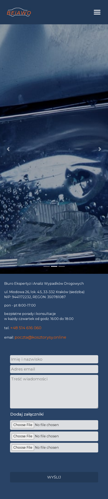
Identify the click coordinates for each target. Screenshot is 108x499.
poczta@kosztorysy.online (40, 337)
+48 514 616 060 (25, 327)
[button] (8, 149)
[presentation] (41, 461)
